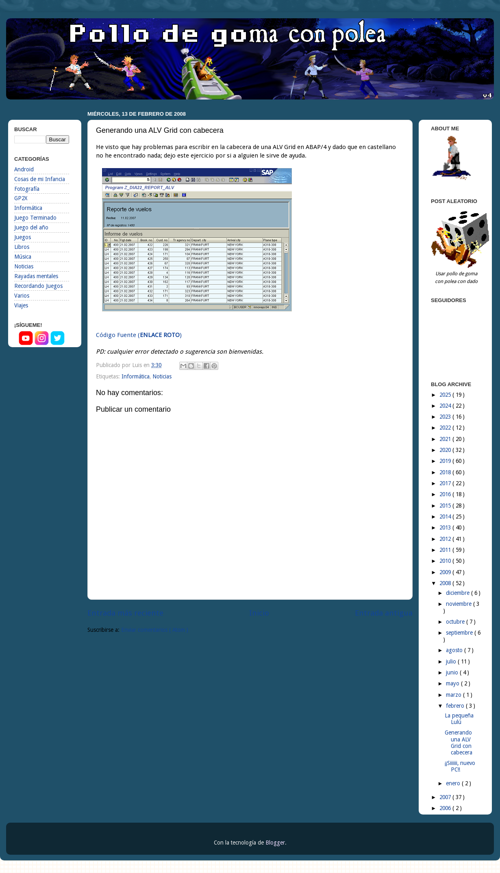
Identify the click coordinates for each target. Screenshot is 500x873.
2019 (445, 461)
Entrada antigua (384, 613)
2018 (445, 472)
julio (452, 661)
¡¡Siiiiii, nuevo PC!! (460, 766)
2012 (445, 539)
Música (22, 256)
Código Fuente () (139, 335)
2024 (445, 405)
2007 (445, 797)
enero (454, 783)
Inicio (259, 613)
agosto (455, 650)
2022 (445, 427)
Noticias (162, 376)
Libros (21, 247)
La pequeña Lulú (459, 718)
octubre (456, 621)
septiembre (460, 632)
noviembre (459, 604)
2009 (445, 572)
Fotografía (26, 189)
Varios (21, 295)
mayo (453, 683)
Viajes (21, 305)
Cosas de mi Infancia (39, 179)
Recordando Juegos (38, 286)
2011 (445, 550)
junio (453, 672)
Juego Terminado (35, 217)
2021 (445, 439)
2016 (445, 494)
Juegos (22, 237)
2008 (445, 583)
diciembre (458, 593)
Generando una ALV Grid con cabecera (458, 742)
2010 (445, 561)
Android (24, 169)
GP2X (20, 198)
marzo (454, 694)
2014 (445, 516)
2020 (445, 450)
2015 (445, 505)
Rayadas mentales (36, 276)
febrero (456, 705)
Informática (136, 376)
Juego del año (31, 227)
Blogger (275, 842)
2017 (445, 483)
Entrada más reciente (125, 613)
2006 (445, 808)
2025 (445, 394)
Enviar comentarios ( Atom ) (154, 630)
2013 (445, 527)
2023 (445, 416)
